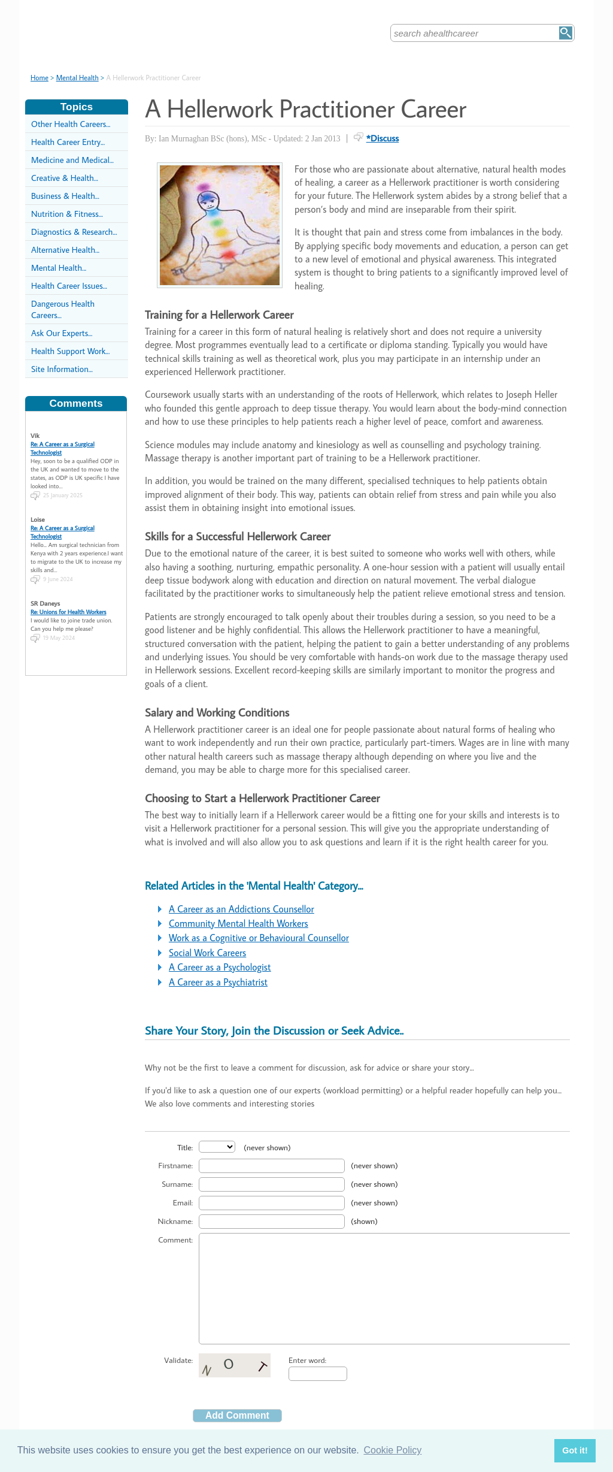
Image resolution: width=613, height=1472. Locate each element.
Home (39, 77)
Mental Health (77, 77)
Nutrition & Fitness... (67, 213)
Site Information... (62, 368)
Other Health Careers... (70, 123)
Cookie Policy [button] (392, 1450)
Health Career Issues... (69, 285)
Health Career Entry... (68, 141)
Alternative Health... (65, 249)
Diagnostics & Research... (74, 231)
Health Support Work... (70, 350)
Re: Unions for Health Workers (69, 605)
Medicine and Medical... (72, 159)
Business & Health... (65, 195)
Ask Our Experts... (61, 332)
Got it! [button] (574, 1450)
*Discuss (382, 138)
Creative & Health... (64, 177)
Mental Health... (58, 267)
